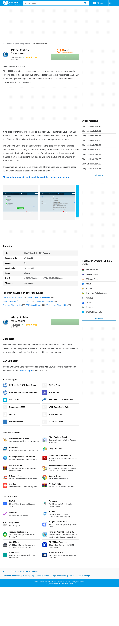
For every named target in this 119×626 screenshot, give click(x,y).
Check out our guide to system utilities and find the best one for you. (36, 177)
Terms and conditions (11, 576)
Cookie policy (28, 576)
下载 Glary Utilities (33, 305)
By (15, 57)
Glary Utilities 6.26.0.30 (91, 145)
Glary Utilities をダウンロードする (17, 301)
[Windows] (9, 44)
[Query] (56, 3)
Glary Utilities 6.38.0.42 (91, 126)
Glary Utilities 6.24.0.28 (91, 154)
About (5, 571)
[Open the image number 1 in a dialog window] (57, 202)
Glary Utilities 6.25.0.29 (91, 150)
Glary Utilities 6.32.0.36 (91, 140)
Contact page (25, 370)
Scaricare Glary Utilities (12, 305)
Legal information (59, 576)
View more (99, 175)
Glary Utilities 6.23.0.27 (91, 159)
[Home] (4, 44)
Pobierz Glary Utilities (44, 301)
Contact (14, 571)
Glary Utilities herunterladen (39, 297)
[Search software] (85, 3)
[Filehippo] (11, 3)
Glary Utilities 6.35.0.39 (91, 131)
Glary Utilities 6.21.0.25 (91, 169)
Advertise (24, 571)
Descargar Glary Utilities (12, 297)
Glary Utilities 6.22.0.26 (91, 164)
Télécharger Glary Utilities (57, 305)
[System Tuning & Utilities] (22, 44)
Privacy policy (43, 576)
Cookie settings (84, 576)
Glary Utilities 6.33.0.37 (91, 136)
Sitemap (34, 571)
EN (112, 3)
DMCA (71, 576)
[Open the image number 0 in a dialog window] (20, 202)
